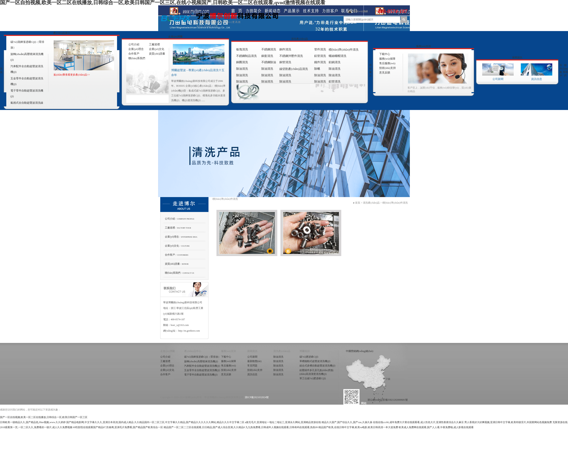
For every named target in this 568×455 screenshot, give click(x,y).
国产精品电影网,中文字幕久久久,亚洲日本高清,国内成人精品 (100, 422)
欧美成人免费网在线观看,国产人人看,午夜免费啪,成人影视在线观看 (436, 427)
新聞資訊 (517, 57)
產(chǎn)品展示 (61, 32)
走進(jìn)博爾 (175, 36)
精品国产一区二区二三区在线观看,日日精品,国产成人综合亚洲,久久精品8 (204, 427)
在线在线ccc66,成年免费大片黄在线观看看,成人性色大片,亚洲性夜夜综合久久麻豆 (418, 422)
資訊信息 (536, 79)
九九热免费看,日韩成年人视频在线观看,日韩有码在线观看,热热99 (281, 427)
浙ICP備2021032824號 (257, 397)
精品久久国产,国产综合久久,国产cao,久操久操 (347, 422)
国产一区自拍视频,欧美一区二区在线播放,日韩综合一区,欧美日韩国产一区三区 (43, 417)
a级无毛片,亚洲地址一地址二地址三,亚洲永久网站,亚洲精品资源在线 (283, 422)
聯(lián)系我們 (565, 70)
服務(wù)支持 (423, 46)
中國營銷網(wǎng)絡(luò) (359, 351)
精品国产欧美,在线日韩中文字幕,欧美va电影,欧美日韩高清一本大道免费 (358, 427)
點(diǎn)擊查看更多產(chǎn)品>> (72, 74)
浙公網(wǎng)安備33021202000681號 (387, 399)
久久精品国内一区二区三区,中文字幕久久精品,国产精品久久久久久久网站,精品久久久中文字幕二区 (189, 422)
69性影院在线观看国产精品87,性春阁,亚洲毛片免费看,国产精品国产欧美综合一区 (118, 427)
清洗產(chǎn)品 (299, 38)
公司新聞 (497, 79)
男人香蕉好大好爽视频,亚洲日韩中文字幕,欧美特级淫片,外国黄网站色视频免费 (508, 422)
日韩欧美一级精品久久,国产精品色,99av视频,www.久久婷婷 (33, 422)
